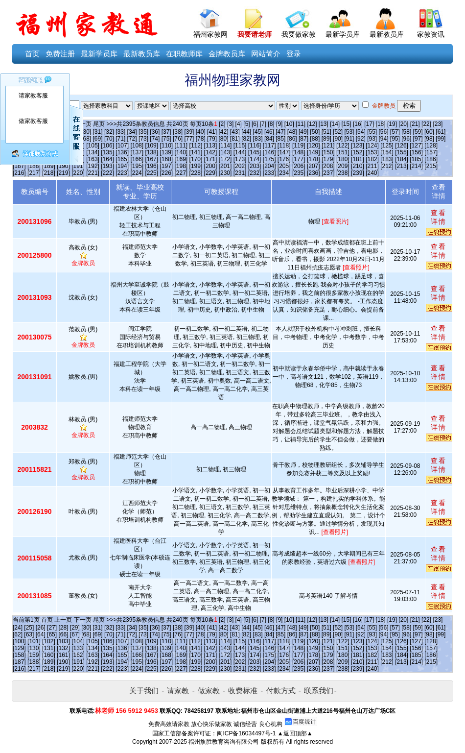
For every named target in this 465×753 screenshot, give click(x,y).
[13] (323, 124)
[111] (181, 145)
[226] (166, 173)
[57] (395, 131)
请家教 (178, 690)
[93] (372, 138)
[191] (78, 166)
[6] (255, 124)
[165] (122, 159)
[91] (349, 138)
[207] (313, 166)
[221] (92, 173)
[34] (132, 131)
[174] (254, 159)
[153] (372, 152)
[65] (52, 634)
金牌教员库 (227, 53)
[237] (328, 173)
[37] (166, 131)
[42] (223, 131)
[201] (225, 166)
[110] (166, 145)
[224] (136, 173)
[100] (19, 641)
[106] (107, 145)
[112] (196, 145)
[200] (210, 166)
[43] (235, 131)
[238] (342, 173)
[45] (258, 131)
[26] (41, 627)
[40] (201, 131)
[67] (75, 634)
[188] (34, 166)
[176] (284, 159)
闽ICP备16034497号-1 (246, 733)
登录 (293, 53)
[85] (280, 138)
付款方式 (281, 690)
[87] (303, 138)
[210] (357, 166)
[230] (225, 173)
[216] (19, 173)
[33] (120, 131)
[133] (78, 648)
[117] (269, 145)
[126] (401, 145)
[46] (269, 131)
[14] (335, 124)
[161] (63, 655)
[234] (284, 173)
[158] (19, 655)
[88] (315, 138)
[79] (212, 138)
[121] (328, 145)
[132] (63, 648)
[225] (151, 173)
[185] (416, 159)
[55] (372, 131)
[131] (48, 648)
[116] (254, 145)
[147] (284, 152)
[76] (178, 138)
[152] (357, 152)
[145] (254, 152)
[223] (122, 173)
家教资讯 (430, 34)
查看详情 (438, 217)
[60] (429, 131)
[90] (338, 138)
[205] (284, 166)
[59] (418, 131)
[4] (238, 124)
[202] (240, 166)
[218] (48, 173)
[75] (166, 138)
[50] (315, 131)
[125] (387, 145)
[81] (235, 138)
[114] (225, 145)
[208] (328, 166)
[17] (369, 124)
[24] (18, 627)
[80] (223, 138)
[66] (63, 634)
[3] (230, 124)
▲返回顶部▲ (295, 733)
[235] (298, 173)
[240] (372, 173)
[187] (19, 166)
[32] (109, 131)
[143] (225, 152)
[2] (222, 124)
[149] (313, 152)
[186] (431, 159)
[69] (98, 138)
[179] (328, 159)
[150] (328, 152)
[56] (384, 131)
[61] (440, 131)
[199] (196, 166)
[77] (189, 138)
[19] (392, 124)
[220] (78, 173)
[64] (41, 634)
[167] (151, 159)
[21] (415, 124)
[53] (349, 131)
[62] (18, 634)
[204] (269, 166)
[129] (19, 648)
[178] (313, 159)
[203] (254, 166)
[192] (92, 166)
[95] (395, 138)
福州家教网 (210, 34)
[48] (292, 131)
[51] (326, 131)
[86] (292, 138)
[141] (196, 152)
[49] (303, 131)
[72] (132, 138)
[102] (48, 641)
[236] (313, 173)
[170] (196, 159)
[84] (269, 138)
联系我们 (318, 690)
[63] (29, 634)
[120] (313, 145)
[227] (181, 173)
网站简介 (265, 53)
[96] (406, 138)
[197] (166, 166)
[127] (416, 145)
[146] (269, 152)
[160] (48, 655)
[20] (403, 124)
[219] (63, 173)
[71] (120, 138)
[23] (437, 124)
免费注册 (60, 53)
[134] (92, 152)
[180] (342, 159)
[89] (326, 138)
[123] (357, 145)
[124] (372, 145)
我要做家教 (298, 34)
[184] (401, 159)
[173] (240, 159)
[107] (122, 145)
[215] (431, 166)
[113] (210, 145)
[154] (387, 152)
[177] (298, 159)
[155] (401, 152)
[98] (429, 138)
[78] (201, 138)
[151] (342, 152)
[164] (107, 159)
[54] (361, 131)
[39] (189, 131)
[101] (34, 641)
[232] (254, 173)
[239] (357, 173)
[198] (181, 166)
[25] (29, 627)
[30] (86, 131)
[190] (63, 166)
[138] (151, 152)
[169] (181, 159)
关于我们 (144, 690)
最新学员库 (343, 34)
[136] (122, 152)
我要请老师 (254, 34)
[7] (263, 124)
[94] (384, 138)
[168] (166, 159)
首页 (32, 53)
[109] (151, 145)
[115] (240, 145)
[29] (75, 627)
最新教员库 (387, 34)
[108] (136, 145)
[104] (78, 641)
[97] (418, 138)
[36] (155, 131)
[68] (86, 138)
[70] (109, 138)
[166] (136, 159)
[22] (426, 124)
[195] (136, 166)
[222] (107, 173)
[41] (212, 131)
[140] (181, 152)
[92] (361, 138)
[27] (52, 627)
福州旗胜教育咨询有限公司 (223, 741)
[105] (92, 145)
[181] (357, 159)
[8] (271, 124)
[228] (196, 173)
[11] (300, 124)
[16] (358, 124)
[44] (246, 131)
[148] (298, 152)
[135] (107, 152)
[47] (280, 131)
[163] (92, 159)
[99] (440, 138)
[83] (258, 138)
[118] (284, 145)
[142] (210, 152)
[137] (136, 152)
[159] (34, 655)
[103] (63, 641)
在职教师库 (184, 53)
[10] (289, 124)
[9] (279, 124)
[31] (98, 131)
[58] (406, 131)
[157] (431, 152)
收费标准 (242, 690)
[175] (269, 159)
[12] (312, 124)
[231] (240, 173)
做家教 (209, 690)
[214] (416, 166)
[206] (298, 166)
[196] (151, 166)
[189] (48, 166)
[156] (416, 152)
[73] (143, 138)
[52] (338, 131)
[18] (381, 124)
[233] (269, 173)
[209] (342, 166)
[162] (78, 655)
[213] (401, 166)
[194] (122, 166)
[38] (178, 131)
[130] (34, 648)
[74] (155, 138)
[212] (387, 166)
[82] (246, 138)
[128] (431, 145)
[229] (210, 173)
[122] (342, 145)
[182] (372, 159)
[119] (298, 145)
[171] (210, 159)
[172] (225, 159)
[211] (372, 166)
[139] (166, 152)
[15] (346, 124)
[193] (107, 166)
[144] (240, 152)
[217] (34, 173)
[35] (143, 131)
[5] (246, 124)
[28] (63, 627)
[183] (387, 159)
